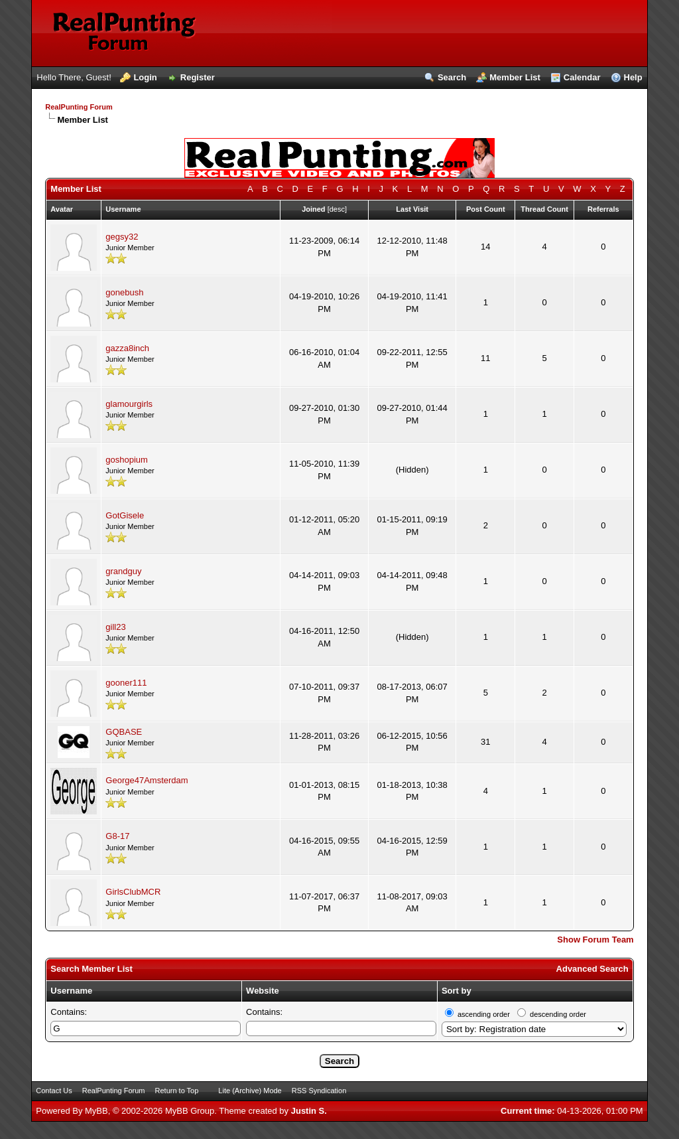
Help (633, 77)
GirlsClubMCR (132, 892)
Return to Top (177, 1091)
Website (262, 991)
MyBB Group (189, 1111)
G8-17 (117, 836)
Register (197, 77)
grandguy (123, 571)
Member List (514, 77)
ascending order (484, 1014)
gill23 (115, 627)
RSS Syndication (319, 1091)
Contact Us (54, 1091)
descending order (558, 1014)
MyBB (96, 1111)
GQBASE (123, 732)
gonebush (124, 292)
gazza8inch (127, 348)
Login (144, 77)
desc (337, 209)
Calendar (582, 77)
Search (452, 77)
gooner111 (126, 683)
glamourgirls (129, 404)
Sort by (456, 991)
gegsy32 (121, 237)
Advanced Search (592, 969)
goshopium (126, 460)
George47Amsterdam (146, 780)
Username (71, 991)
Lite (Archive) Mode (249, 1091)
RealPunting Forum (78, 107)
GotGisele (124, 515)
